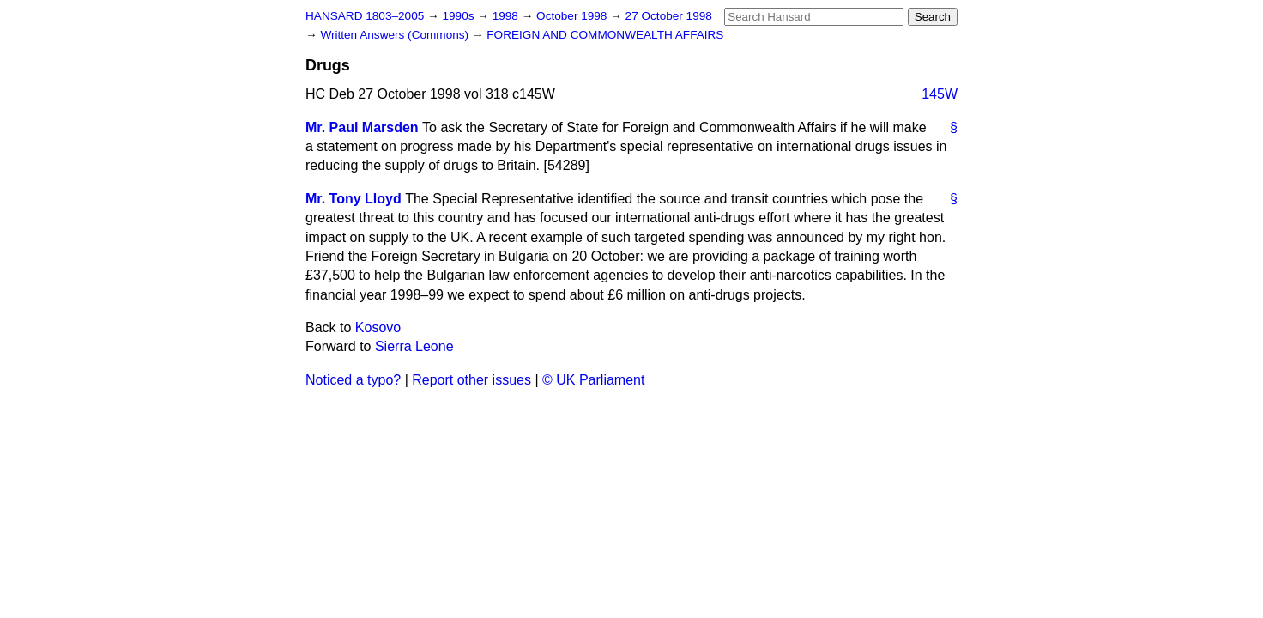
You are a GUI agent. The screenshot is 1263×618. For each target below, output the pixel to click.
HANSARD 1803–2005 (364, 15)
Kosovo (378, 327)
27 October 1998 (668, 15)
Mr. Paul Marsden (362, 127)
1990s (459, 15)
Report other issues (471, 380)
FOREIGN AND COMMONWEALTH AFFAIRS (604, 34)
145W (940, 94)
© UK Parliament (593, 380)
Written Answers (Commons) (396, 34)
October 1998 (573, 15)
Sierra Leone (414, 346)
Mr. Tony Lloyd (353, 198)
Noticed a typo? (353, 380)
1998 (507, 15)
